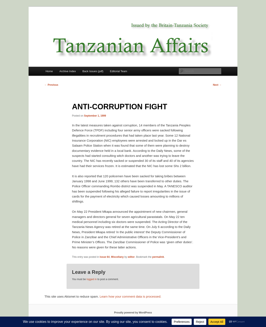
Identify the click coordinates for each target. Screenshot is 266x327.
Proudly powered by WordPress (133, 312)
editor (131, 256)
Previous (51, 84)
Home (49, 71)
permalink (158, 256)
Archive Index (67, 71)
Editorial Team (118, 71)
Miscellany (117, 256)
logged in (91, 279)
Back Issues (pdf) (92, 71)
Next (217, 84)
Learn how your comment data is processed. (130, 296)
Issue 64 (105, 256)
